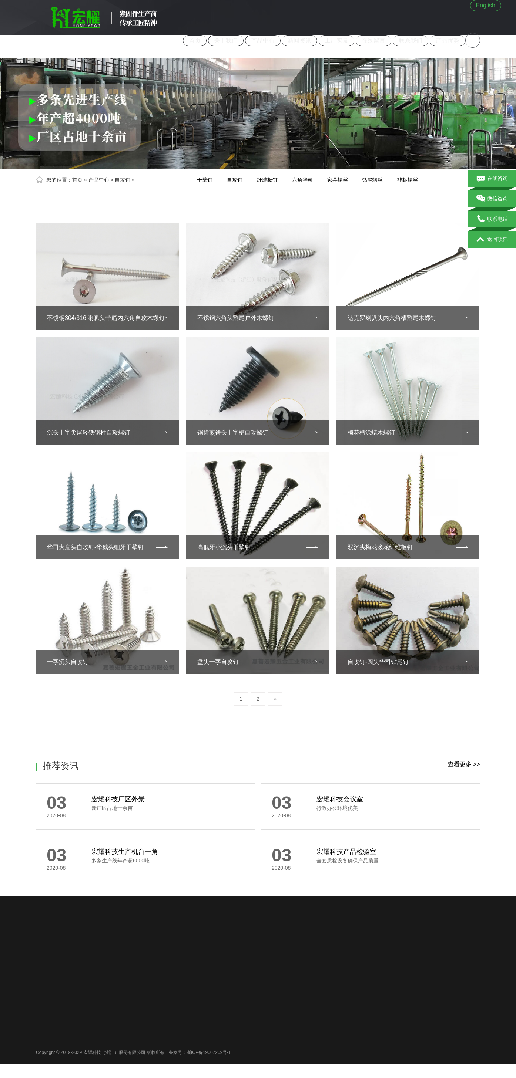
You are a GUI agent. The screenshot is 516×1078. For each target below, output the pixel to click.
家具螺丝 (337, 180)
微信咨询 (492, 199)
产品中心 (263, 40)
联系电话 (492, 219)
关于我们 (226, 40)
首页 (195, 40)
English (485, 5)
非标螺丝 (407, 180)
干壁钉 (204, 180)
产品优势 (447, 40)
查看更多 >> (464, 764)
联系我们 (410, 40)
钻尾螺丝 (372, 180)
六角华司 (302, 180)
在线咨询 (492, 178)
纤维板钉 (267, 180)
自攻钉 (122, 180)
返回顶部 (492, 239)
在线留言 (373, 40)
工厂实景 (336, 40)
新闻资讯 (299, 40)
